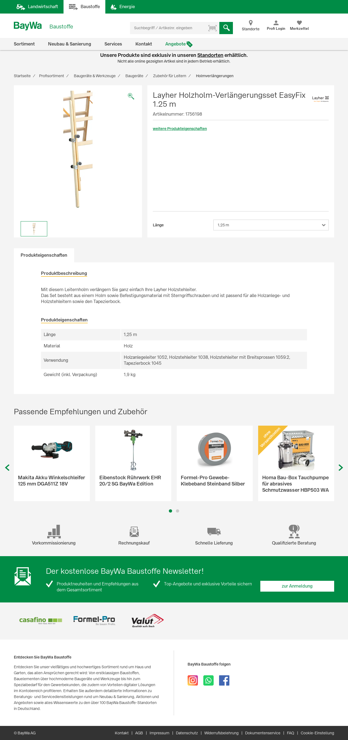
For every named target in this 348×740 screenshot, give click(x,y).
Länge (158, 225)
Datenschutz (187, 733)
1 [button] (171, 511)
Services (113, 44)
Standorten (210, 55)
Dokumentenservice (262, 733)
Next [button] (341, 467)
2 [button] (177, 511)
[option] (78, 149)
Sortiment (24, 44)
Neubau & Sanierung (69, 44)
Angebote (175, 44)
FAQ (290, 733)
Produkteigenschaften (44, 255)
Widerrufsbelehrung (221, 733)
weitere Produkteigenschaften (180, 128)
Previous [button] (7, 467)
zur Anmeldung (297, 586)
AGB (139, 733)
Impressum (159, 733)
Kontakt (143, 44)
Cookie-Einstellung (317, 733)
